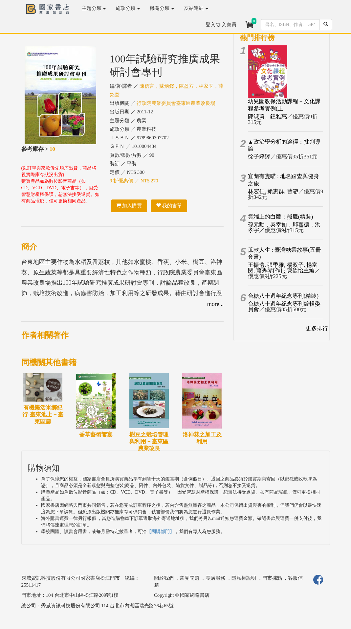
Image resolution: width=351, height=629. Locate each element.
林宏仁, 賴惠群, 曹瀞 (273, 191)
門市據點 (272, 578)
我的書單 (169, 205)
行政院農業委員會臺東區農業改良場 (176, 103)
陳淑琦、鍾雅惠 (267, 116)
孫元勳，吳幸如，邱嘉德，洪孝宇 (284, 227)
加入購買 (129, 205)
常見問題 (189, 578)
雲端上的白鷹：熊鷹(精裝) (280, 217)
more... (215, 304)
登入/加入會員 (221, 24)
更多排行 (317, 328)
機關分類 (162, 8)
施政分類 (128, 8)
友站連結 (196, 8)
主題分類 (94, 8)
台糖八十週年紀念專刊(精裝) (283, 296)
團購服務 (215, 578)
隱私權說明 (243, 578)
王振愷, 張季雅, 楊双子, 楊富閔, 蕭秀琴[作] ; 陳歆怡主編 (283, 268)
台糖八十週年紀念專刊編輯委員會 (284, 307)
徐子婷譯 (259, 156)
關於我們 (164, 578)
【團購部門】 (160, 531)
